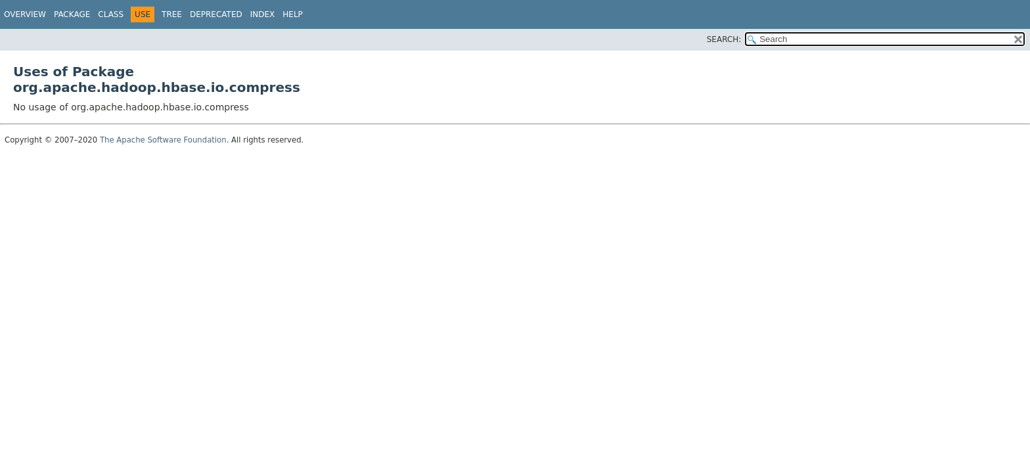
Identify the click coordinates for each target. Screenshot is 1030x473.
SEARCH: (724, 39)
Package (72, 14)
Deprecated (216, 14)
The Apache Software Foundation (163, 140)
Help (292, 14)
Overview (25, 14)
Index (262, 14)
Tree (172, 14)
